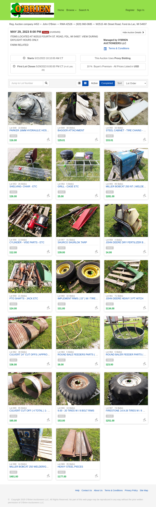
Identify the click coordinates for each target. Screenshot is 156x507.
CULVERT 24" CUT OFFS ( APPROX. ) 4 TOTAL (35, 353)
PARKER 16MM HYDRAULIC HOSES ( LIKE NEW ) (37, 129)
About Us (98, 490)
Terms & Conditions (116, 48)
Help (77, 490)
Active (94, 83)
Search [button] (84, 10)
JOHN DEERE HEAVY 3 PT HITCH (124, 297)
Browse (71, 10)
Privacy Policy (131, 490)
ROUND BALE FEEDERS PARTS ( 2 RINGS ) (82, 353)
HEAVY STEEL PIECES (70, 465)
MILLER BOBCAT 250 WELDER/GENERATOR (34, 465)
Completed (107, 83)
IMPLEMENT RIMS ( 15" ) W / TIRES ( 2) (79, 297)
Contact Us (87, 490)
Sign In (140, 10)
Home (61, 10)
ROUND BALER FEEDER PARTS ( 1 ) (126, 353)
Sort (119, 83)
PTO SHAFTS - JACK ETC (24, 297)
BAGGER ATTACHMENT (71, 129)
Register (130, 10)
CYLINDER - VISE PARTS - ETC (27, 241)
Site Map (144, 490)
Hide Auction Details (133, 32)
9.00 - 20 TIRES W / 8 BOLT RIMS (76, 409)
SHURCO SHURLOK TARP (72, 241)
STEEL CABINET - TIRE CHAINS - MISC (127, 129)
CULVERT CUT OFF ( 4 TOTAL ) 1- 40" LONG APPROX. (40, 409)
